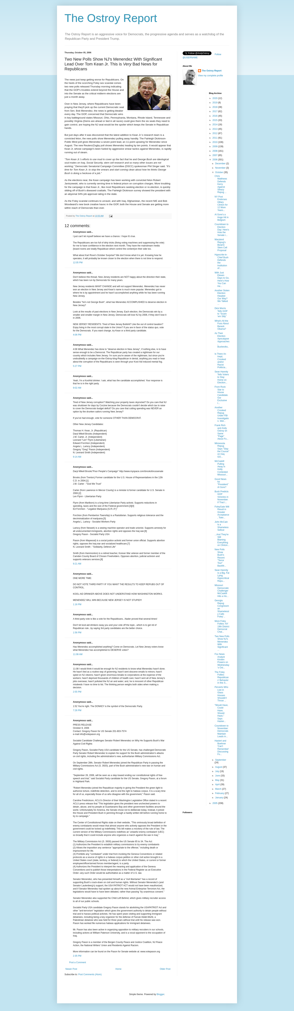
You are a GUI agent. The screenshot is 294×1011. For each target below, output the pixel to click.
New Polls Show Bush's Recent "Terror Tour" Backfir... (220, 557)
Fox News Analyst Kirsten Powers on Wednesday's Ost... (221, 661)
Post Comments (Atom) (90, 974)
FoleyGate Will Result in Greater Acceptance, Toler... (221, 512)
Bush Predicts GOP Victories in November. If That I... (221, 497)
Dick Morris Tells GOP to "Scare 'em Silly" (220, 312)
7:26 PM (77, 710)
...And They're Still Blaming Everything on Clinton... (221, 540)
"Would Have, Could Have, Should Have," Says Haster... (221, 713)
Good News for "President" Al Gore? (221, 483)
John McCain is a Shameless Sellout (221, 526)
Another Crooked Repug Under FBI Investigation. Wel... (221, 414)
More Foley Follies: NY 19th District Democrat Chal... (221, 626)
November (220, 168)
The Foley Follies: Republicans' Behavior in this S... (221, 677)
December (220, 163)
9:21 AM (77, 563)
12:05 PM (77, 262)
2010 (215, 142)
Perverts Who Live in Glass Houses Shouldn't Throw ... (221, 694)
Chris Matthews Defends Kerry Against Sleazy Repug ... (220, 184)
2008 (215, 151)
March (218, 789)
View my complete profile (210, 75)
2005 (215, 803)
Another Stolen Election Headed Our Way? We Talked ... (221, 297)
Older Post (165, 969)
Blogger (160, 994)
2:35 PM (77, 956)
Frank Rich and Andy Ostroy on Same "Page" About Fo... (221, 432)
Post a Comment (77, 962)
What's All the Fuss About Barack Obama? (221, 325)
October (219, 172)
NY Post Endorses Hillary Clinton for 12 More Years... (221, 203)
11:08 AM (77, 654)
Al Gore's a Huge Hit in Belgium (221, 217)
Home (119, 969)
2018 (215, 107)
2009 (215, 146)
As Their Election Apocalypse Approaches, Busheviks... (221, 341)
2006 (215, 159)
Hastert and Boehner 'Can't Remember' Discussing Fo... (221, 747)
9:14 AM (77, 457)
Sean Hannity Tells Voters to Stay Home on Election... (221, 377)
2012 (215, 133)
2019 (215, 102)
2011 (215, 138)
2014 (215, 124)
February (220, 793)
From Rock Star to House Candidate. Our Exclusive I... (221, 395)
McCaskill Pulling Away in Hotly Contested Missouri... (221, 468)
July (217, 771)
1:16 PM (77, 604)
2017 (215, 111)
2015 (215, 120)
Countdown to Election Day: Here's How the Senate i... (221, 229)
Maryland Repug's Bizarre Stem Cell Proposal (220, 245)
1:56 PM (77, 632)
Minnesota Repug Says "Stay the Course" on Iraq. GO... (221, 450)
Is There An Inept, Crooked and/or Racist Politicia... (220, 361)
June (217, 775)
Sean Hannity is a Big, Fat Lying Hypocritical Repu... (221, 575)
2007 (215, 155)
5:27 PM (77, 366)
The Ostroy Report (110, 18)
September (220, 760)
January (219, 797)
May (217, 780)
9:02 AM (77, 388)
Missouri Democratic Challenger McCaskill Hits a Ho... (221, 590)
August (219, 767)
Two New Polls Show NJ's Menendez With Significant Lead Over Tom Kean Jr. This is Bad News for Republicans (113, 64)
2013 (215, 129)
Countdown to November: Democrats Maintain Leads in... (221, 731)
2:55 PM (77, 692)
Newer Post (71, 969)
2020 (215, 98)
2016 (215, 116)
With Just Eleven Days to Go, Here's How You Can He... (221, 279)
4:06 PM (77, 334)
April (217, 784)
